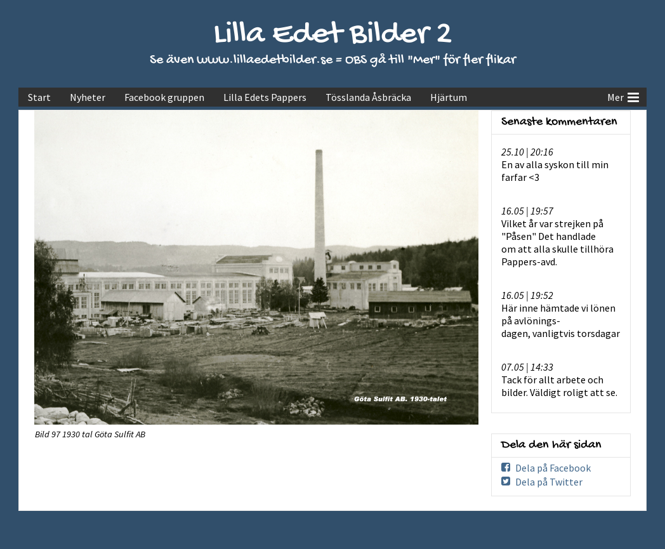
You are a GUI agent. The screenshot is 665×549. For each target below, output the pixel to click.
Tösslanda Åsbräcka (368, 97)
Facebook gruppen (164, 97)
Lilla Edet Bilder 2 (332, 35)
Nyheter (87, 97)
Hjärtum (448, 97)
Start (39, 97)
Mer (623, 96)
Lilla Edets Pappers (264, 97)
